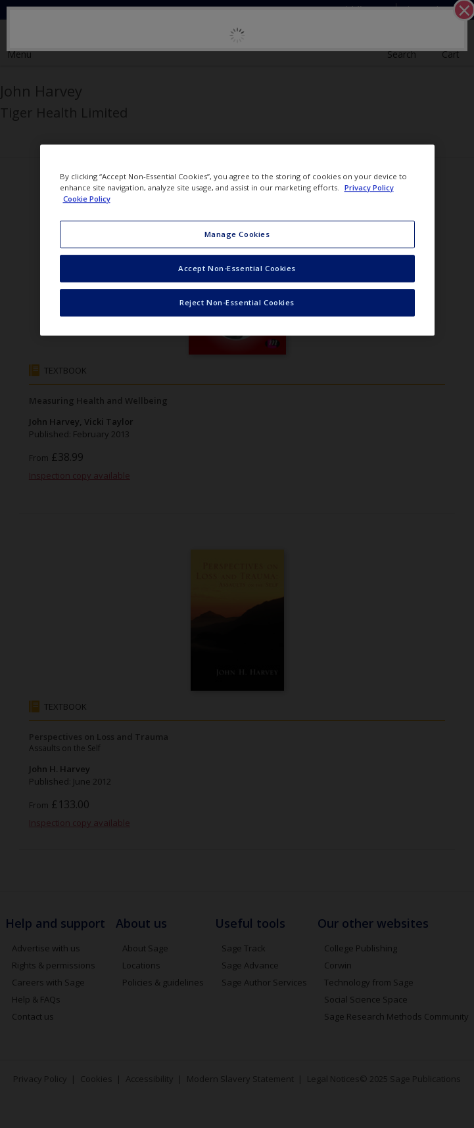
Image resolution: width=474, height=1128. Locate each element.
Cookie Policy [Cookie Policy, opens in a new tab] (86, 199)
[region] (237, 240)
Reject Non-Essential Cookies (237, 302)
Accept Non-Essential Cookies (237, 268)
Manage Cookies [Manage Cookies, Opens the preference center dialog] (237, 234)
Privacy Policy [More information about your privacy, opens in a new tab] (369, 187)
